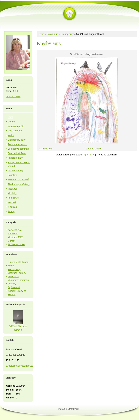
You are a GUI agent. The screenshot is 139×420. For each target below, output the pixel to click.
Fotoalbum (52, 34)
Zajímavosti (14, 287)
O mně (11, 121)
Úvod (41, 34)
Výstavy (12, 283)
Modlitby (12, 193)
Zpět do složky (94, 148)
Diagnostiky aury (16, 139)
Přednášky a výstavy (19, 184)
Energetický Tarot (17, 153)
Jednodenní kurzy (17, 144)
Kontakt (12, 202)
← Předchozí (45, 148)
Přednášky (13, 276)
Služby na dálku (16, 244)
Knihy (11, 135)
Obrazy (11, 240)
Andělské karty (15, 157)
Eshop (11, 211)
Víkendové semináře (19, 148)
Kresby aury (67, 34)
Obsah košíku (13, 96)
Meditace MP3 (15, 237)
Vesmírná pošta (16, 126)
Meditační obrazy (17, 273)
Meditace (12, 188)
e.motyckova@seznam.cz (19, 365)
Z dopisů (12, 207)
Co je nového (15, 130)
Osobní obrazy (15, 170)
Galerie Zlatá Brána (18, 262)
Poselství (12, 175)
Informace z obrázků (18, 179)
